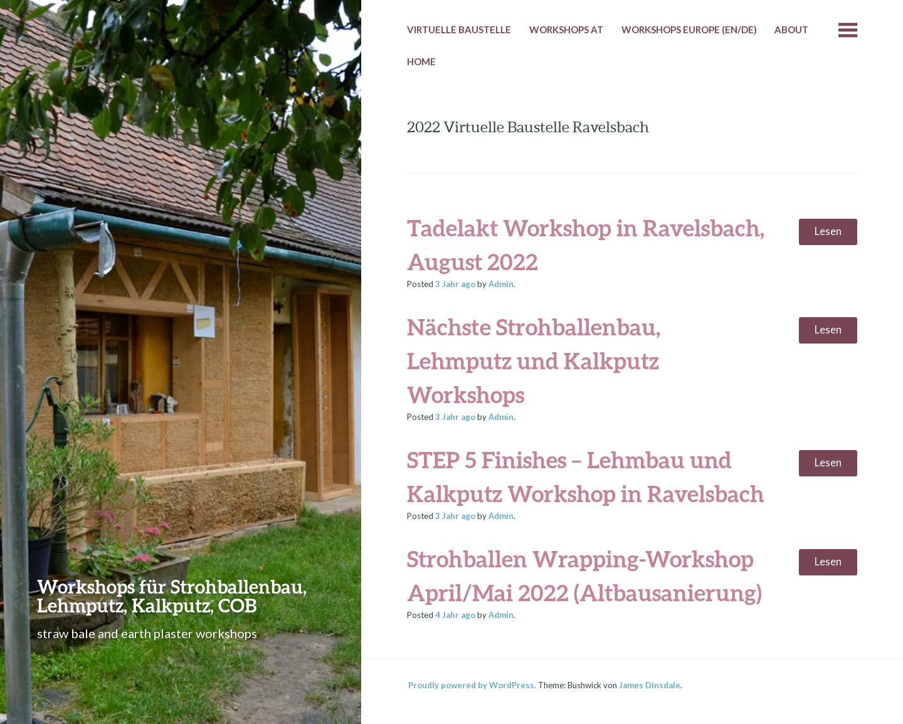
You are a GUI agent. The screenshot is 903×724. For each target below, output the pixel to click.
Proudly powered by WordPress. (472, 685)
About (791, 29)
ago (455, 284)
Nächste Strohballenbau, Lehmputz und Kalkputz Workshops (533, 360)
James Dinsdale (649, 685)
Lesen (828, 231)
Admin (501, 284)
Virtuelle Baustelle (459, 29)
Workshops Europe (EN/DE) (689, 29)
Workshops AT (566, 29)
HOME (421, 61)
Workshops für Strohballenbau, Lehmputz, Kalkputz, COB (172, 595)
